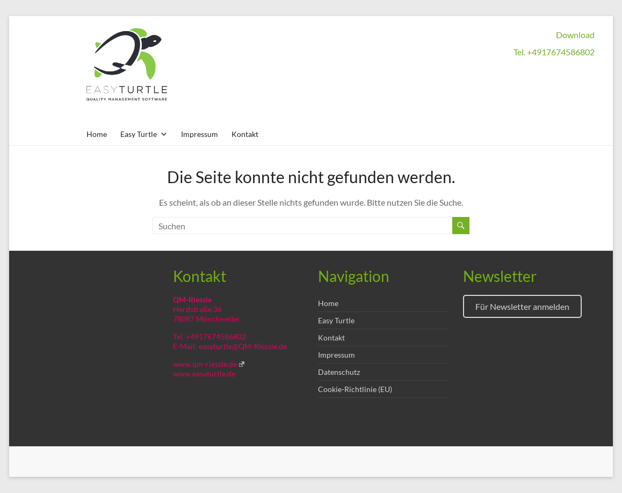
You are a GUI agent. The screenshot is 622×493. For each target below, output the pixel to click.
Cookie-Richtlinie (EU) (355, 389)
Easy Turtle (336, 320)
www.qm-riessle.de (208, 363)
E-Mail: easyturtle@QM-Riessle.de (230, 346)
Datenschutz (339, 371)
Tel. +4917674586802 (554, 52)
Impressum (199, 134)
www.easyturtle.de (204, 373)
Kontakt (245, 134)
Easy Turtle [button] (144, 134)
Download (575, 35)
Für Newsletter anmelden (522, 306)
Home (96, 134)
